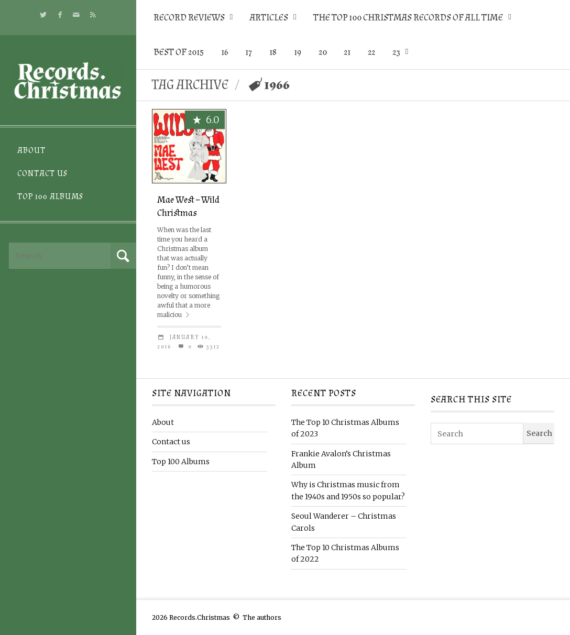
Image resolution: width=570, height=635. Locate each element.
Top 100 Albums (50, 196)
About (31, 150)
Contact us (42, 173)
